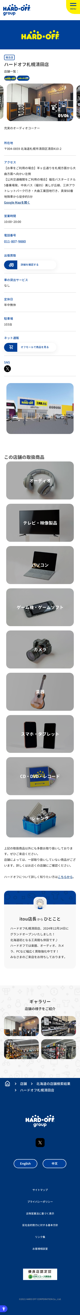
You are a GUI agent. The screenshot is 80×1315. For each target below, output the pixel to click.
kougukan (23, 78)
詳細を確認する (30, 264)
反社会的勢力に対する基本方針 (40, 1225)
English (25, 1163)
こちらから (65, 877)
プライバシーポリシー (40, 1202)
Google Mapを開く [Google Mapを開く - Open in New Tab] (17, 202)
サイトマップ (40, 1190)
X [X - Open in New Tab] (40, 1142)
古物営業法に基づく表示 (40, 1213)
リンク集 (40, 1237)
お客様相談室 (40, 1249)
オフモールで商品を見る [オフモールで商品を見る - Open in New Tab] (35, 347)
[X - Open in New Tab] (7, 368)
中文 (55, 1163)
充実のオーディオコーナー (22, 128)
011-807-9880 (15, 241)
